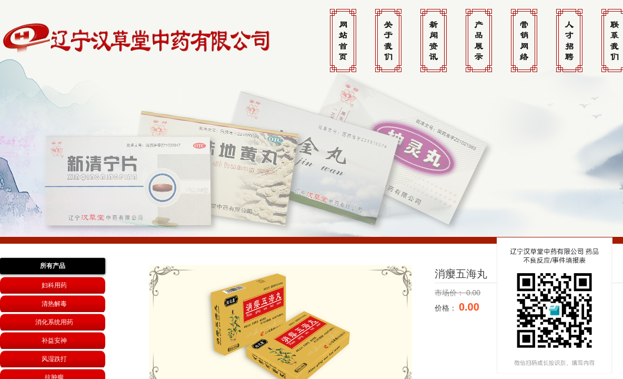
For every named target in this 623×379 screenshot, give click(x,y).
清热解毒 (54, 303)
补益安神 (54, 340)
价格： (447, 308)
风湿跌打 (54, 359)
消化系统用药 (54, 322)
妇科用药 (54, 285)
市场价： (450, 292)
